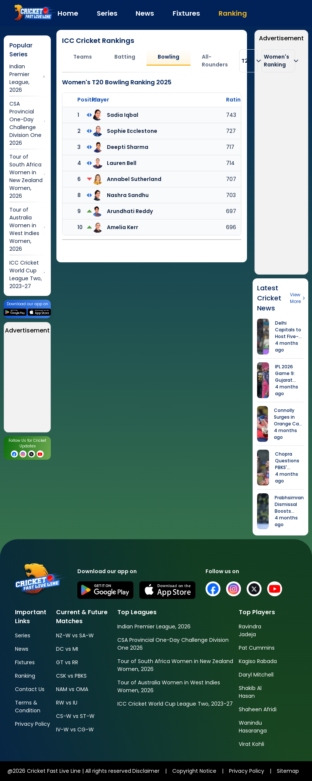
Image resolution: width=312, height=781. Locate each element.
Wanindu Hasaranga (253, 726)
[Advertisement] (281, 159)
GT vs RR (67, 662)
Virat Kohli (251, 744)
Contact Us (29, 689)
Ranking (25, 676)
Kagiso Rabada (258, 661)
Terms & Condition (27, 706)
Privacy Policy (32, 724)
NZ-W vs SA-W (75, 635)
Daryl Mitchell (256, 674)
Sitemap (288, 771)
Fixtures (25, 662)
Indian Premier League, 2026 (154, 626)
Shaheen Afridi (258, 709)
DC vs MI (67, 649)
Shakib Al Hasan (250, 692)
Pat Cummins (257, 648)
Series (22, 635)
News (21, 649)
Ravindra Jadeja (250, 630)
